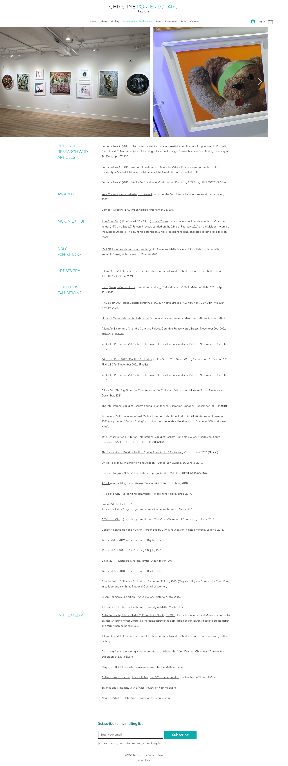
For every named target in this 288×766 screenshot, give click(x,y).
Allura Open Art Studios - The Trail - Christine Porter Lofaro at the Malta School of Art (154, 271)
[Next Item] (260, 81)
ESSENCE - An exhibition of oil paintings (126, 249)
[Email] (129, 734)
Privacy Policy (144, 759)
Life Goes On (110, 221)
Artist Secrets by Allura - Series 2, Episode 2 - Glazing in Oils (138, 615)
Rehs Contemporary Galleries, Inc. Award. (127, 194)
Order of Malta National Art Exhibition (125, 318)
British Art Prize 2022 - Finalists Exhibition (127, 359)
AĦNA (106, 483)
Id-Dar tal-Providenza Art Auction (122, 344)
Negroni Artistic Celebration (119, 698)
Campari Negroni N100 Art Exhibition (125, 209)
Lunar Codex (160, 221)
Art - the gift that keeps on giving (122, 651)
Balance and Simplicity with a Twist (123, 687)
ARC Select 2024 (112, 302)
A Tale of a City (111, 493)
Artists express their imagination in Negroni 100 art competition (140, 677)
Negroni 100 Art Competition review (124, 667)
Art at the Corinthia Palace (144, 328)
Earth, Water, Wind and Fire (118, 287)
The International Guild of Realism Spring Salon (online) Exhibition (142, 452)
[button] (270, 21)
